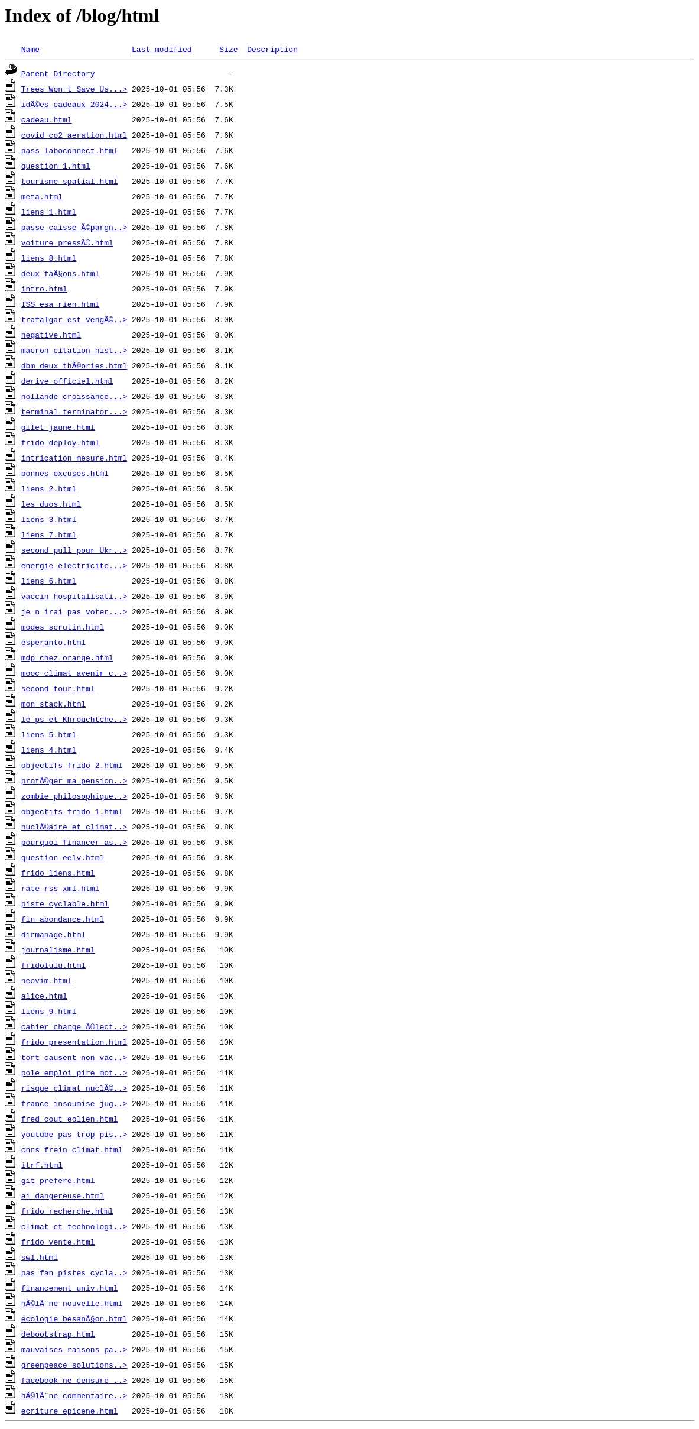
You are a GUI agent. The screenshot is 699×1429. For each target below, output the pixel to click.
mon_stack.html (53, 703)
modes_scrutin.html (62, 626)
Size (228, 49)
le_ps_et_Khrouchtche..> (74, 719)
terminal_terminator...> (74, 411)
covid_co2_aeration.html (74, 134)
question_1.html (55, 165)
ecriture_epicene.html (69, 1410)
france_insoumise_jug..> (74, 1103)
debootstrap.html (58, 1333)
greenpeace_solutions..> (74, 1364)
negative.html (51, 334)
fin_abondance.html (62, 918)
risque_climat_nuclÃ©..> (74, 1088)
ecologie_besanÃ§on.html (74, 1318)
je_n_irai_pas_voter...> (74, 611)
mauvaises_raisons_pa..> (74, 1349)
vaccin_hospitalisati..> (74, 596)
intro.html (44, 288)
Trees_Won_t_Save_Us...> (74, 88)
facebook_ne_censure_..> (74, 1380)
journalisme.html (58, 949)
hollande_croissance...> (74, 396)
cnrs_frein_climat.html (72, 1149)
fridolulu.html (53, 965)
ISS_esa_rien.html (60, 304)
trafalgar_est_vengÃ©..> (74, 319)
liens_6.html (49, 580)
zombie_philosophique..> (74, 795)
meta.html (42, 196)
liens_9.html (49, 1011)
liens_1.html (49, 211)
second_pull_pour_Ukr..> (74, 550)
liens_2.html (49, 488)
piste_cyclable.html (65, 903)
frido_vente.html (58, 1241)
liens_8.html (49, 257)
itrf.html (42, 1164)
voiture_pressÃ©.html (67, 242)
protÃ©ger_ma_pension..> (74, 780)
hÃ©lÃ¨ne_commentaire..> (74, 1395)
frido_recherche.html (67, 1211)
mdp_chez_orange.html (67, 657)
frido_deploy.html (60, 442)
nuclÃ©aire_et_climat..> (74, 826)
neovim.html (46, 980)
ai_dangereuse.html (62, 1195)
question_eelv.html (62, 857)
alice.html (44, 995)
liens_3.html (49, 519)
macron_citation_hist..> (74, 350)
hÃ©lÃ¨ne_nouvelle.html (72, 1303)
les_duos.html (51, 503)
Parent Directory (58, 73)
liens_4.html (49, 749)
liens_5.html (49, 734)
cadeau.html (46, 119)
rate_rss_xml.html (60, 888)
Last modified (161, 49)
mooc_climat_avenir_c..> (74, 672)
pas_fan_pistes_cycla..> (74, 1272)
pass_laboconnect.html (69, 150)
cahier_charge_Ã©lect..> (74, 1026)
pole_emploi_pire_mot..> (74, 1072)
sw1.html (39, 1257)
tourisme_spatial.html (69, 181)
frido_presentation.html (74, 1041)
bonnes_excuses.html (65, 473)
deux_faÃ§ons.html (60, 273)
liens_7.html (49, 534)
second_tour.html (58, 688)
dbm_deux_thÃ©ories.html (74, 365)
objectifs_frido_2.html (72, 765)
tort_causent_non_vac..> (74, 1057)
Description (272, 49)
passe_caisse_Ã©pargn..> (74, 227)
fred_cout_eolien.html (69, 1118)
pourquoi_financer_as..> (74, 842)
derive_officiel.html (67, 380)
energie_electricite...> (74, 565)
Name (30, 49)
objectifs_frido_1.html (72, 811)
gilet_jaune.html (58, 427)
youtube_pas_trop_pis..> (74, 1134)
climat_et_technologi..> (74, 1226)
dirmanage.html (53, 934)
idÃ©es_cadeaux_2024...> (74, 104)
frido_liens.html (58, 872)
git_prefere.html (58, 1180)
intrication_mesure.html (74, 457)
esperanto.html (53, 642)
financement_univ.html (69, 1287)
